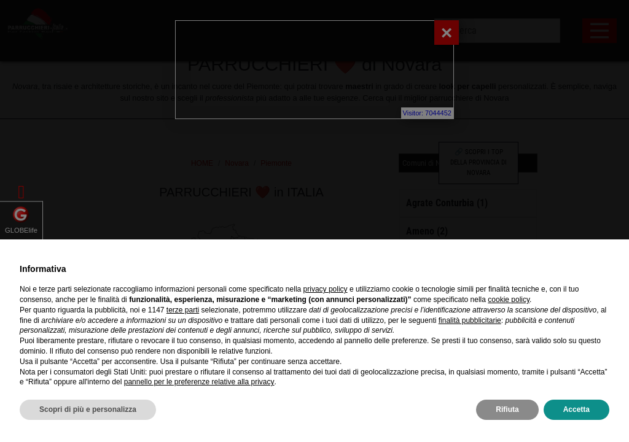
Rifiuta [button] (507, 409)
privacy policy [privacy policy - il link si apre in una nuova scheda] (325, 289)
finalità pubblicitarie (470, 320)
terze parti (182, 310)
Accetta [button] (576, 409)
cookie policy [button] (508, 299)
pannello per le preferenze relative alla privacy (199, 382)
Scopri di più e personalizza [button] (87, 409)
